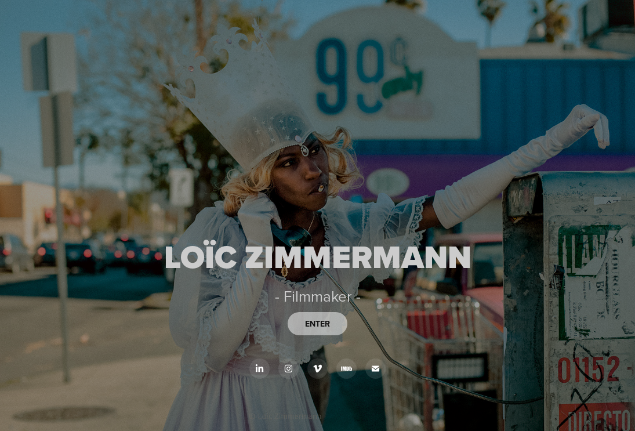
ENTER (317, 323)
